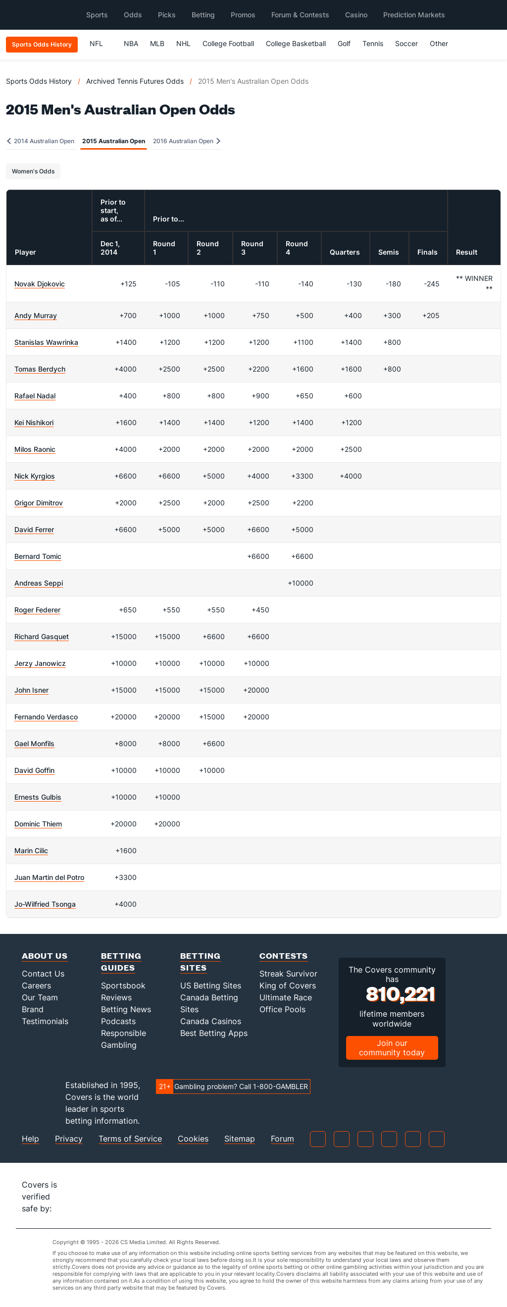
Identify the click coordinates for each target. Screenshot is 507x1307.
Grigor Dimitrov (38, 502)
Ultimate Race (285, 997)
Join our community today (392, 1047)
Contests (283, 955)
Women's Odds (33, 171)
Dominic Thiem (38, 823)
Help (30, 1139)
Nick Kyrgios (34, 476)
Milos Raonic (34, 449)
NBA (131, 43)
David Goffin (34, 770)
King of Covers (287, 985)
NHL (183, 43)
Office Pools (282, 1009)
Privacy (69, 1139)
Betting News (126, 1009)
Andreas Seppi (38, 583)
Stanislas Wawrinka (46, 342)
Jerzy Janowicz (40, 663)
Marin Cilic (31, 850)
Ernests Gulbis (37, 797)
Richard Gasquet (41, 636)
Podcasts (118, 1021)
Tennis (372, 43)
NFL (101, 43)
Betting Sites (200, 961)
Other (443, 43)
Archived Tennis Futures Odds (135, 81)
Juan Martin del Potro (49, 877)
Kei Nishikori (33, 422)
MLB (157, 43)
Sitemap (239, 1139)
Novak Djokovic (39, 283)
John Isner (31, 690)
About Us (45, 955)
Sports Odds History (39, 81)
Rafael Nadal (34, 395)
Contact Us (43, 974)
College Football (228, 43)
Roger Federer (37, 609)
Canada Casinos (210, 1021)
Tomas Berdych (39, 369)
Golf (344, 43)
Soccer (406, 43)
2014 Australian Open (40, 141)
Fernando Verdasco (46, 716)
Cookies (193, 1139)
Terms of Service (130, 1139)
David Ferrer (34, 529)
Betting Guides (121, 961)
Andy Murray (35, 315)
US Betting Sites (210, 985)
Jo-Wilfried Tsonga (45, 904)
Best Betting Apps (214, 1033)
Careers (36, 985)
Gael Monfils (34, 743)
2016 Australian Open (186, 141)
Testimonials (45, 1021)
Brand (33, 1009)
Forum (282, 1139)
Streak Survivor (288, 974)
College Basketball (296, 43)
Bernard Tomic (37, 556)
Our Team (40, 997)
